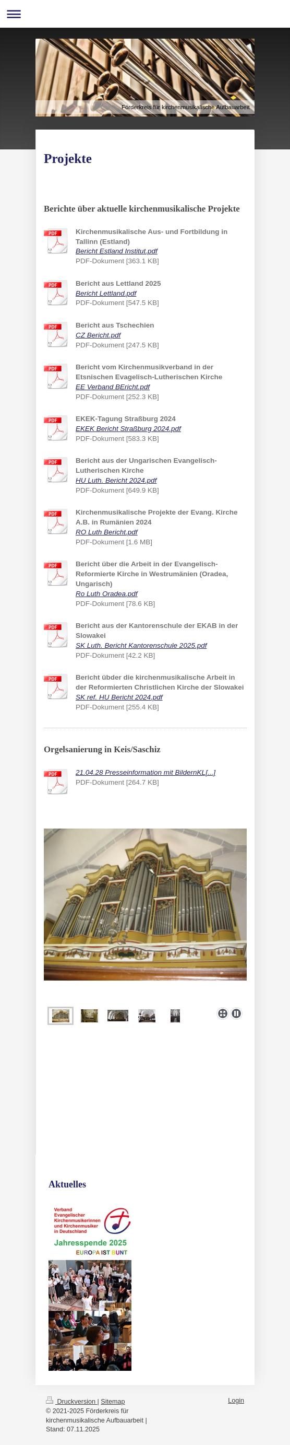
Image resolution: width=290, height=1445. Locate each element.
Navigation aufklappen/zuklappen (145, 14)
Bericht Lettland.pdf (106, 293)
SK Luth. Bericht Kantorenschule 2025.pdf (141, 645)
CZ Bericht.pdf (98, 335)
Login (236, 1400)
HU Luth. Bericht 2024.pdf (116, 480)
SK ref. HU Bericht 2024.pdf (119, 697)
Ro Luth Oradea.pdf (107, 594)
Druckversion (71, 1401)
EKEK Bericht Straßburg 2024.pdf (128, 429)
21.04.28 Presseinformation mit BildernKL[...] (145, 772)
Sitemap (113, 1401)
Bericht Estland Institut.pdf (117, 251)
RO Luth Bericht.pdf (107, 532)
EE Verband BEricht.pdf (113, 387)
